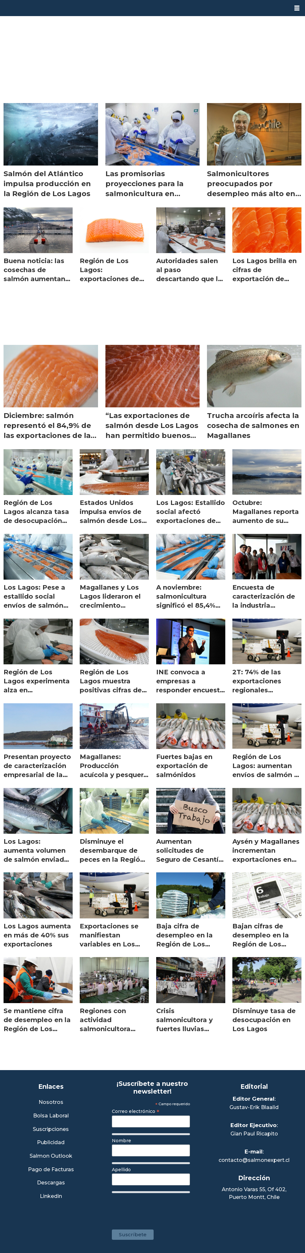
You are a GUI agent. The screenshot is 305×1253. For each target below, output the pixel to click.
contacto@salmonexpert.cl (254, 1160)
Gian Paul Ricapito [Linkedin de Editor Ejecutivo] (254, 1134)
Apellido (121, 1169)
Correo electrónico (135, 1111)
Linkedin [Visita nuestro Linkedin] (51, 1196)
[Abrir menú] (296, 8)
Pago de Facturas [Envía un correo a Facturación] (51, 1170)
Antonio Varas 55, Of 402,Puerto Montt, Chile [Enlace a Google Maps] (254, 1193)
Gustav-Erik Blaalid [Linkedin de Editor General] (254, 1107)
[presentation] (161, 1207)
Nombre (121, 1141)
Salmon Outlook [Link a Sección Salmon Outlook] (51, 1156)
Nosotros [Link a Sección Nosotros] (51, 1102)
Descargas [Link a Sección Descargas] (51, 1183)
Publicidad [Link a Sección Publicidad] (51, 1143)
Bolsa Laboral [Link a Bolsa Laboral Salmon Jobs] (51, 1116)
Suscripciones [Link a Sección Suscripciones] (51, 1129)
